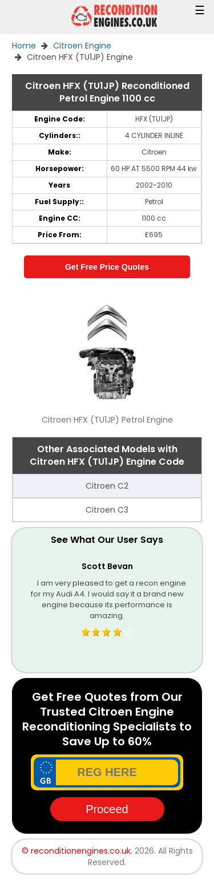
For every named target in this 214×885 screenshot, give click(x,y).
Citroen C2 (107, 486)
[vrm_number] (107, 772)
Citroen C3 (107, 509)
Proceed (107, 809)
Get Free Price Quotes (107, 266)
